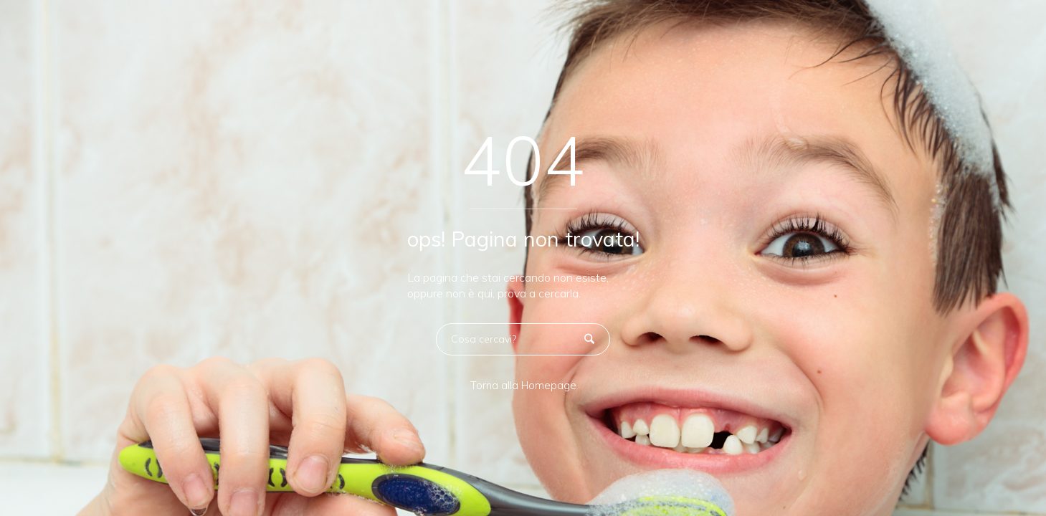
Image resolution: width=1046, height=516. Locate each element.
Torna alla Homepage (523, 385)
